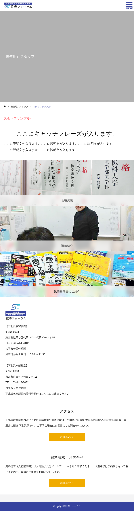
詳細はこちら (67, 436)
